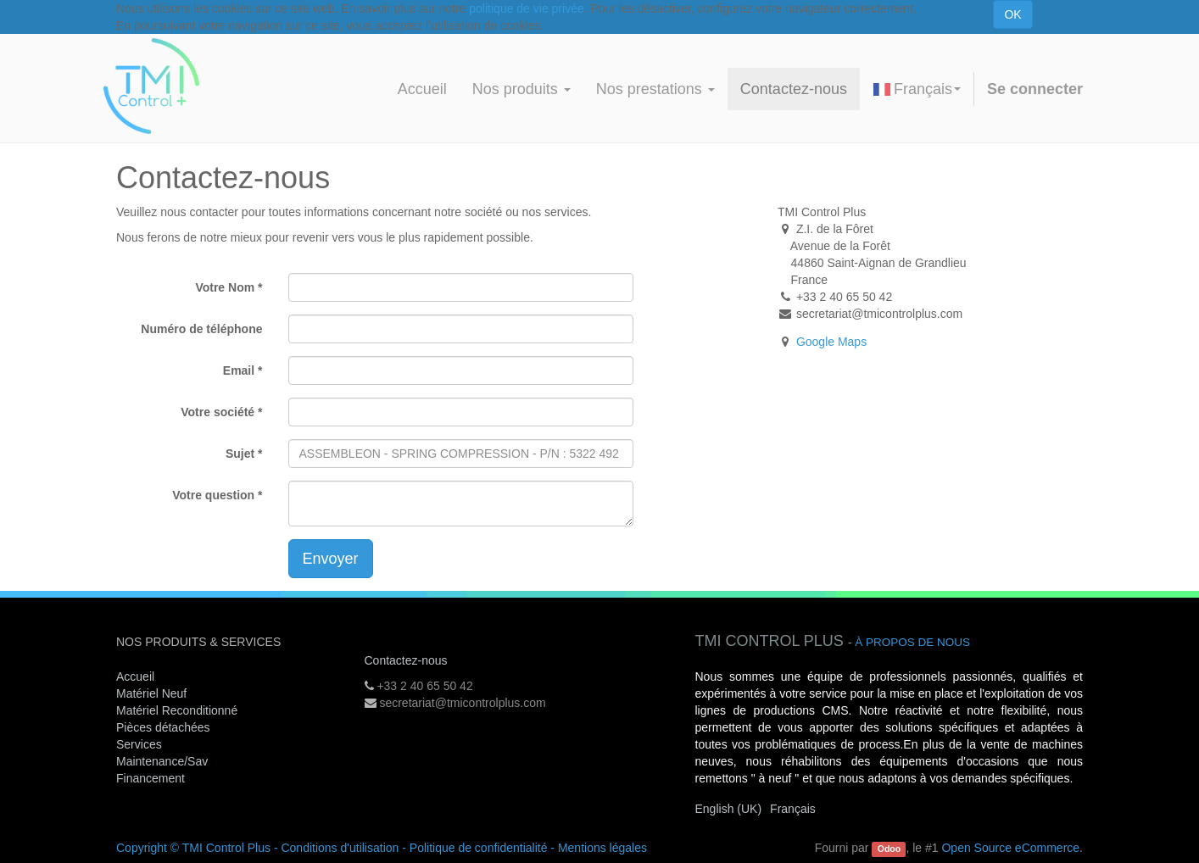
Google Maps (831, 341)
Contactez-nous (406, 660)
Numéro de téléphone (201, 329)
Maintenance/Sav (162, 761)
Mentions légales (602, 848)
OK (1012, 14)
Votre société (217, 412)
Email (238, 370)
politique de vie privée (526, 8)
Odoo (889, 849)
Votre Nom (224, 287)
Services (140, 744)
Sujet (240, 453)
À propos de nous (912, 642)
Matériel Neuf (151, 693)
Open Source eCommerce (1010, 848)
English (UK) (728, 809)
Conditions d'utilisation (340, 848)
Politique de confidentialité (479, 848)
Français (917, 89)
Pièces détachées (163, 727)
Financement (150, 778)
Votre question (213, 495)
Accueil (135, 676)
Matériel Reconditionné (176, 710)
